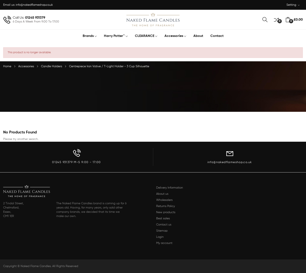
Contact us (163, 224)
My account (164, 243)
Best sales (163, 218)
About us (162, 193)
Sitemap (162, 230)
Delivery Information (169, 187)
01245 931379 (35, 18)
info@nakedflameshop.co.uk (34, 4)
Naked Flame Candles (36, 266)
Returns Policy (165, 206)
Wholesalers (164, 200)
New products (165, 212)
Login (160, 236)
